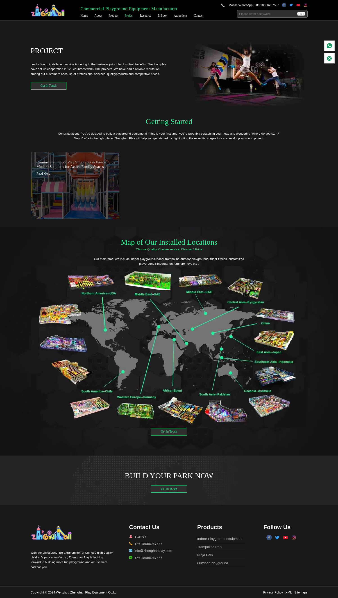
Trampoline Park (209, 547)
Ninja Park (205, 555)
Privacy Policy (273, 592)
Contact (199, 16)
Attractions (181, 16)
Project (129, 16)
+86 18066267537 (266, 5)
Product (113, 16)
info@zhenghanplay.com (153, 551)
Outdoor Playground (212, 563)
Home (84, 16)
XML (288, 592)
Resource (146, 16)
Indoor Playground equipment (220, 539)
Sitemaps (300, 592)
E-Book (163, 16)
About (99, 16)
